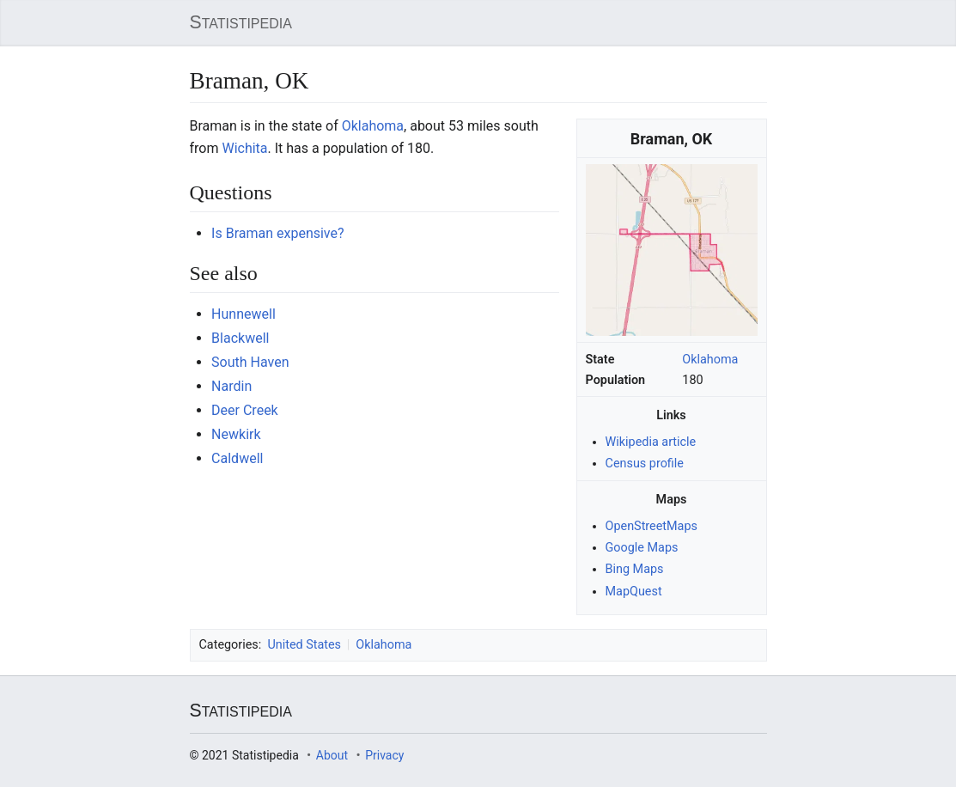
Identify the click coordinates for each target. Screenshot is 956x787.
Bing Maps (635, 569)
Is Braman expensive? (277, 233)
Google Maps (642, 547)
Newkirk (235, 434)
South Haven (250, 362)
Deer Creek (244, 410)
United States (304, 644)
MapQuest (634, 590)
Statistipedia (241, 22)
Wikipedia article (651, 442)
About (332, 755)
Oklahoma (710, 359)
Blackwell (240, 338)
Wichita (244, 148)
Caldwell (237, 458)
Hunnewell (243, 314)
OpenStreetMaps (651, 526)
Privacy (384, 755)
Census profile (645, 463)
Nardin (231, 386)
